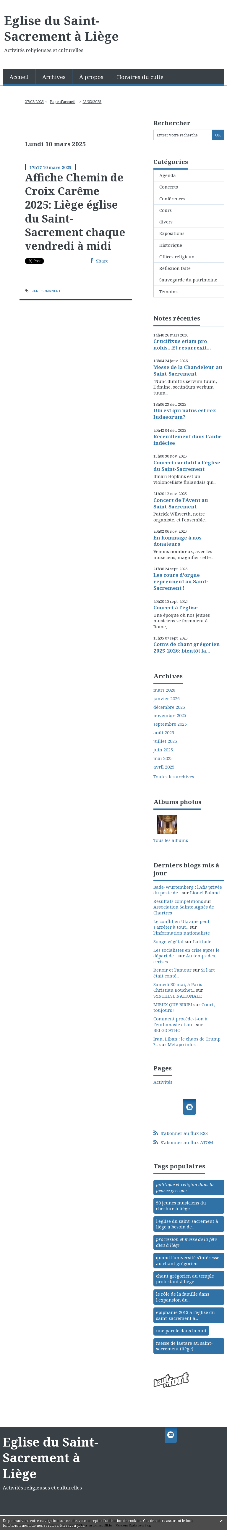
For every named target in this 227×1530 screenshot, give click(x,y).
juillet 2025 (165, 741)
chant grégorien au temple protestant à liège (185, 1279)
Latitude (202, 941)
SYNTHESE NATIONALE (177, 996)
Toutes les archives (173, 777)
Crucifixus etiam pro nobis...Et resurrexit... (182, 344)
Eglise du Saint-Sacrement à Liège (61, 28)
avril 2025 (163, 767)
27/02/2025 (34, 101)
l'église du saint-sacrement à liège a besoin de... (187, 1224)
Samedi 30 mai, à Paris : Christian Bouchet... (179, 987)
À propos (91, 76)
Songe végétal (168, 941)
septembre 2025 (170, 724)
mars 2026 (164, 690)
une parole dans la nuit (181, 1330)
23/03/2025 (91, 101)
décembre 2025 (169, 707)
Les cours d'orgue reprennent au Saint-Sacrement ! (180, 581)
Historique (170, 245)
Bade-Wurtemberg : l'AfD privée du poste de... (187, 890)
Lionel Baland (205, 893)
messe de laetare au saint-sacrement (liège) (184, 1346)
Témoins (168, 291)
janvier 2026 (166, 698)
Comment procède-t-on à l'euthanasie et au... (180, 1021)
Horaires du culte (140, 76)
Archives (54, 76)
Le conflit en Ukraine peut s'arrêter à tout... (181, 924)
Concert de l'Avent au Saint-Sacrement (180, 503)
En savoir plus (72, 1525)
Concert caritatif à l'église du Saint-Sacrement (186, 465)
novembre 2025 (169, 715)
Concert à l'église (175, 607)
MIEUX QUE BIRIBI (172, 1004)
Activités (162, 1082)
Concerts (168, 187)
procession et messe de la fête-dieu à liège (187, 1242)
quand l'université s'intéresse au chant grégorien (187, 1260)
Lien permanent (43, 291)
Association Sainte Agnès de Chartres (183, 910)
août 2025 (163, 732)
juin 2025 (163, 750)
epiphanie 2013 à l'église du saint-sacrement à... (185, 1315)
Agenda (167, 175)
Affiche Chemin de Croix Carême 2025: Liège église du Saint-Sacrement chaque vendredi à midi (75, 211)
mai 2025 (163, 758)
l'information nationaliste (181, 933)
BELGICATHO (167, 1030)
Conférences (172, 199)
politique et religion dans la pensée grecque (185, 1187)
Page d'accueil (62, 101)
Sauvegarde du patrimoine (188, 280)
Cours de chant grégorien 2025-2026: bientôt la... (186, 647)
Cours (165, 210)
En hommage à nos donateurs (177, 540)
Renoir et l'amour (172, 970)
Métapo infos (182, 1044)
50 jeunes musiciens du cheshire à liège (181, 1206)
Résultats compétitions (178, 901)
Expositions (171, 233)
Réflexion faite (175, 268)
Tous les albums (170, 840)
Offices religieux (176, 257)
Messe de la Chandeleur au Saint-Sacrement (187, 370)
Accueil (19, 76)
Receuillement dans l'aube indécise (187, 439)
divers (166, 222)
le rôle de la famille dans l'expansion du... (182, 1297)
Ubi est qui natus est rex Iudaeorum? (184, 413)
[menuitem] (19, 76)
